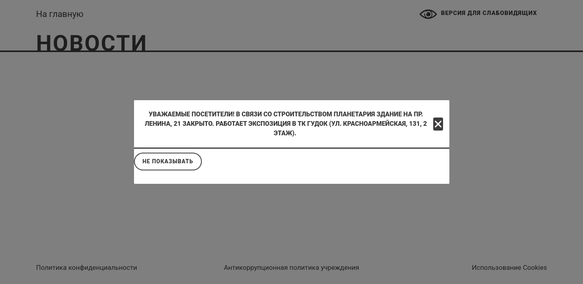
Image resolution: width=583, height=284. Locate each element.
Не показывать (168, 161)
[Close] (438, 124)
